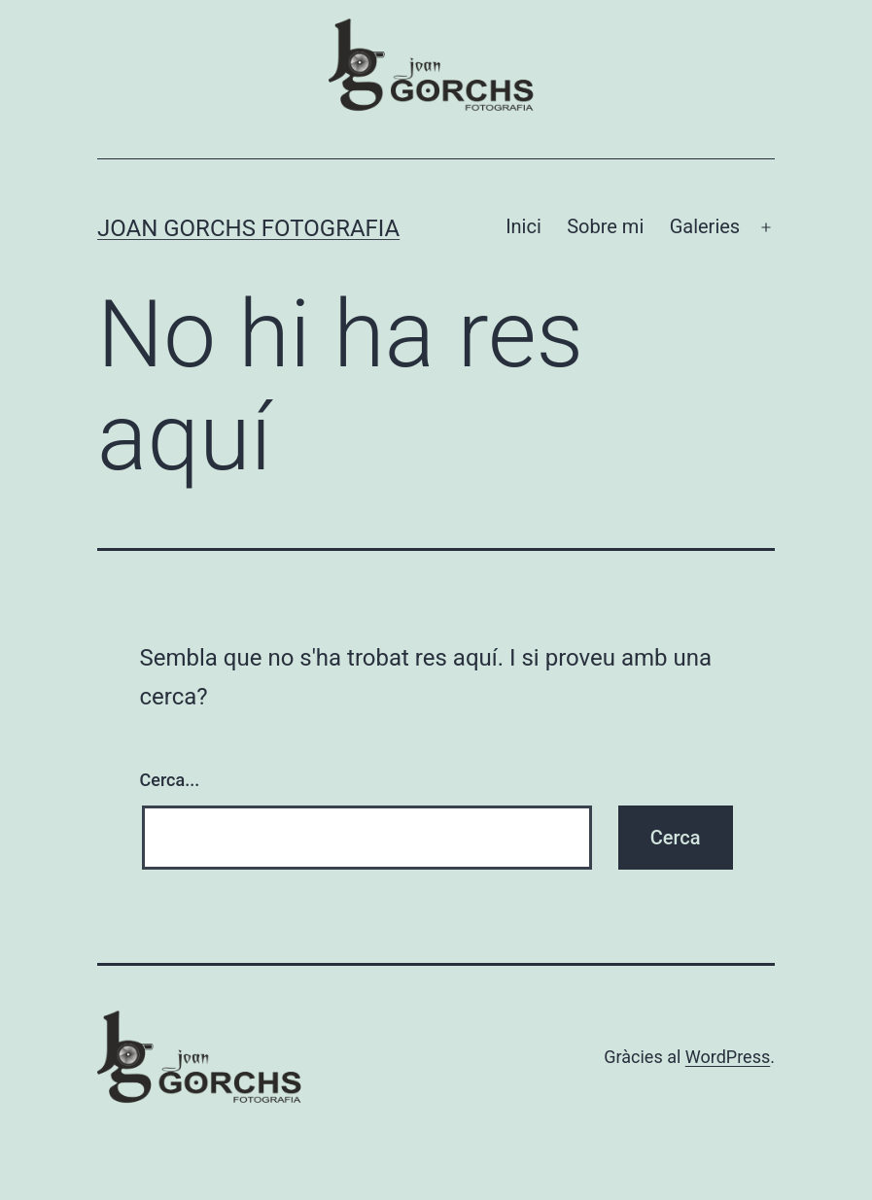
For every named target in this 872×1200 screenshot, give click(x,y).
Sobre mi (605, 226)
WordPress (727, 1056)
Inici (523, 226)
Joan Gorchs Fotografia (248, 228)
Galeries (705, 226)
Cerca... (170, 780)
